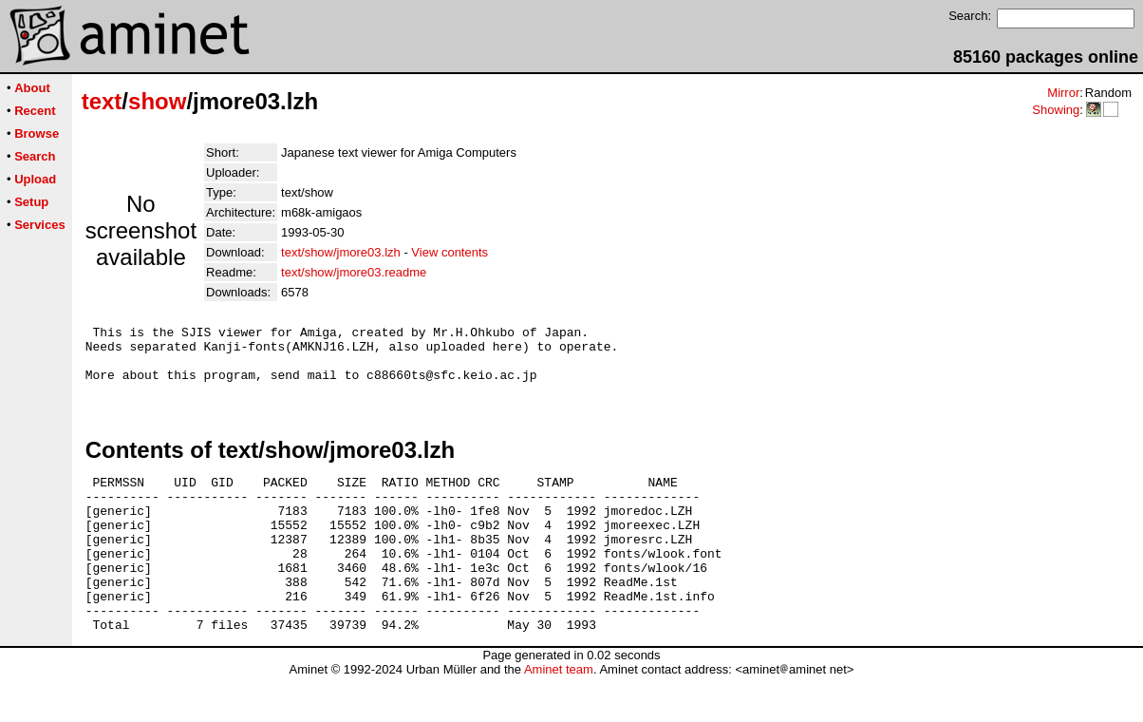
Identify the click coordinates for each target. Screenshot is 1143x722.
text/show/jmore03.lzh (341, 252)
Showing (1055, 110)
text (102, 101)
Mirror (1063, 93)
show (157, 101)
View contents (449, 252)
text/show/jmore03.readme (353, 272)
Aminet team (558, 715)
